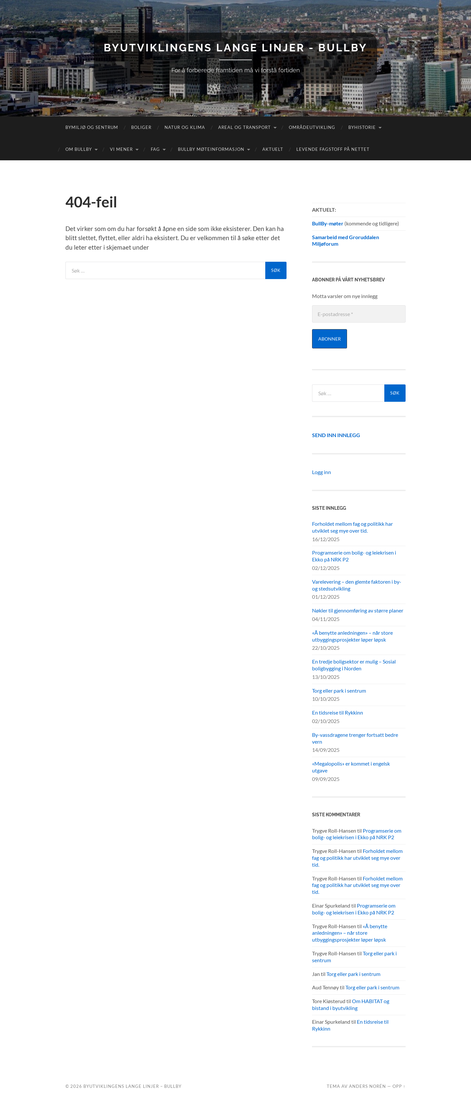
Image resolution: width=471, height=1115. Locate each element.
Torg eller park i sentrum (339, 690)
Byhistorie (362, 127)
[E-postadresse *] (359, 314)
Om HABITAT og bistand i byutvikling (350, 1004)
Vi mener (121, 149)
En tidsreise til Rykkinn (337, 712)
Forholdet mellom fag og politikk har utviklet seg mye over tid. (352, 527)
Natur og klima (185, 127)
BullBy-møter (327, 223)
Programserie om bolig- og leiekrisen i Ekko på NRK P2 (354, 555)
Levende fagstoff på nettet (333, 149)
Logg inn (321, 472)
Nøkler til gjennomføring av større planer (357, 610)
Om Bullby (78, 149)
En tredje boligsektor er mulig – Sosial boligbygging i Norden (354, 664)
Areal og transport (244, 127)
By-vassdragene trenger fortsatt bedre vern (355, 738)
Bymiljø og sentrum (91, 127)
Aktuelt (272, 149)
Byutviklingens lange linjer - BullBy (235, 48)
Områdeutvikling (312, 127)
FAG (155, 149)
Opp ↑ (399, 1086)
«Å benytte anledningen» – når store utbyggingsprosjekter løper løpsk (352, 636)
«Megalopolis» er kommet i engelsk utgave (351, 766)
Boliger (141, 127)
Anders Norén (367, 1086)
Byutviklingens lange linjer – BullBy (132, 1086)
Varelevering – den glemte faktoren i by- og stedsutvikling (356, 585)
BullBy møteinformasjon (211, 149)
